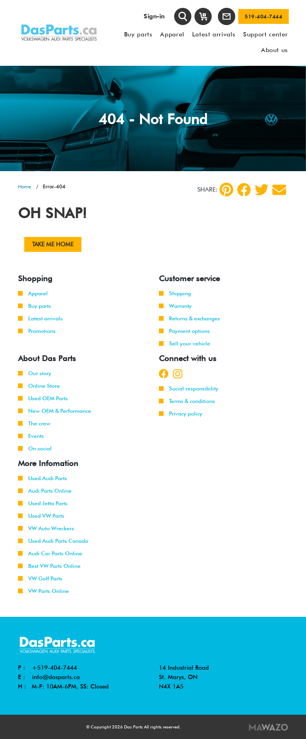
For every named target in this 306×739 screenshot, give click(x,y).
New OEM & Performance (54, 411)
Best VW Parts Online (49, 566)
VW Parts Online (43, 591)
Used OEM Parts (43, 398)
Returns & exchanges (189, 318)
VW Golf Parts (40, 578)
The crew (34, 423)
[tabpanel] (153, 118)
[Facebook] (244, 190)
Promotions (37, 331)
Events (31, 436)
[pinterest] (226, 190)
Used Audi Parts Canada (53, 541)
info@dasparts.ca (56, 677)
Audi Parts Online (45, 491)
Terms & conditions (187, 401)
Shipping (175, 293)
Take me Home (53, 244)
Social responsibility (188, 388)
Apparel (33, 293)
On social (35, 448)
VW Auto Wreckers (46, 528)
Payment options (184, 331)
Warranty (175, 306)
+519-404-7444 (54, 667)
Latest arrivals (40, 318)
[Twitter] (261, 190)
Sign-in (154, 16)
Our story (34, 373)
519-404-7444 (263, 16)
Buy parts (34, 306)
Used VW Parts (41, 516)
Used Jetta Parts (42, 503)
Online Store (39, 386)
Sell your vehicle (184, 343)
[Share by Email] (279, 190)
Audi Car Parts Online (50, 553)
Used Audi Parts (42, 478)
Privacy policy (180, 413)
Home (24, 186)
